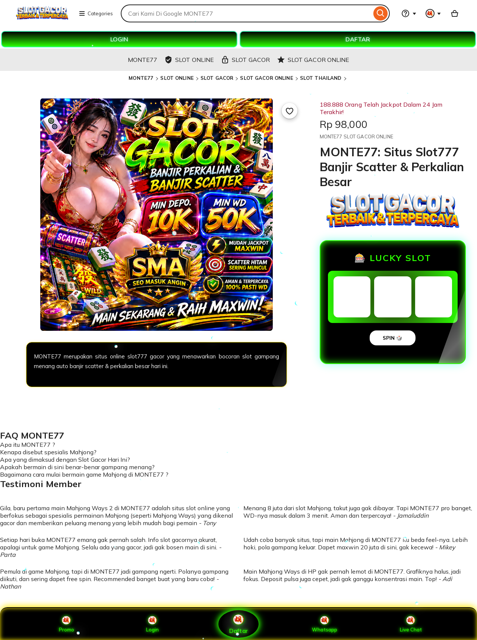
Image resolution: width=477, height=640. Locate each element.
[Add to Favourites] (289, 111)
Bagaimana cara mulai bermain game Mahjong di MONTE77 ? (84, 474)
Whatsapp (324, 624)
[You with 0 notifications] (433, 13)
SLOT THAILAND (321, 78)
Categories (96, 13)
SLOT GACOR (216, 78)
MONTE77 (142, 78)
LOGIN (119, 39)
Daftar (238, 624)
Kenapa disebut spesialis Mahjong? (48, 452)
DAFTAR (357, 39)
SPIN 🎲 (392, 338)
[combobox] (246, 13)
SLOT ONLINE (176, 78)
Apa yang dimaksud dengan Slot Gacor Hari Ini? (65, 459)
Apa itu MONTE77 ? (27, 444)
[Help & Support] (409, 13)
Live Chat (411, 624)
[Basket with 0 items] (455, 13)
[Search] (381, 13)
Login (152, 624)
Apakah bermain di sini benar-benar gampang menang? (77, 467)
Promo (66, 624)
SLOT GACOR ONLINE (266, 78)
